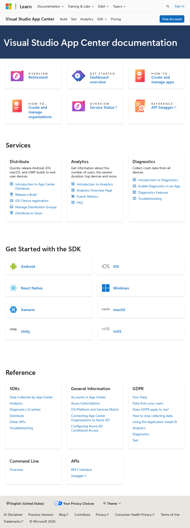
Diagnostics (141, 434)
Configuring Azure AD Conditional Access (87, 428)
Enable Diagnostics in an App (159, 186)
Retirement (38, 77)
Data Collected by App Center (31, 397)
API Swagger (162, 107)
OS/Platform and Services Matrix (94, 409)
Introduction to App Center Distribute (35, 186)
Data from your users (148, 403)
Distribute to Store (28, 213)
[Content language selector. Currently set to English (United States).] (25, 503)
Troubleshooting (150, 198)
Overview (16, 469)
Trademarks (12, 521)
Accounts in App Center (88, 397)
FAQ (80, 202)
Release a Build (25, 194)
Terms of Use (170, 514)
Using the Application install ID (155, 422)
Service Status (102, 107)
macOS (119, 309)
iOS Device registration (32, 201)
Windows (121, 288)
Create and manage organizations (40, 112)
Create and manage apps (162, 79)
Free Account (172, 19)
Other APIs (17, 422)
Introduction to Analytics (95, 184)
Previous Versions (40, 514)
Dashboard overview (99, 79)
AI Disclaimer (13, 514)
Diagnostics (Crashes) (25, 409)
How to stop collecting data (153, 415)
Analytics (16, 403)
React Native (32, 288)
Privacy (101, 514)
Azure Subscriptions (85, 403)
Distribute (17, 415)
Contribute (82, 514)
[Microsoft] (9, 6)
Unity (25, 331)
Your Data (140, 397)
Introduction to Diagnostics (158, 180)
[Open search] (168, 6)
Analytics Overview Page (94, 190)
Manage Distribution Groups (36, 207)
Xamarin (28, 309)
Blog (62, 514)
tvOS (117, 331)
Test (135, 440)
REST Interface (81, 469)
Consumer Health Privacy (133, 514)
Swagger (77, 475)
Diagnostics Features (153, 192)
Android (28, 266)
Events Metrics (87, 196)
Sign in (179, 6)
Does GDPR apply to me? (151, 409)
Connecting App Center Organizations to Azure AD (90, 417)
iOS (116, 266)
